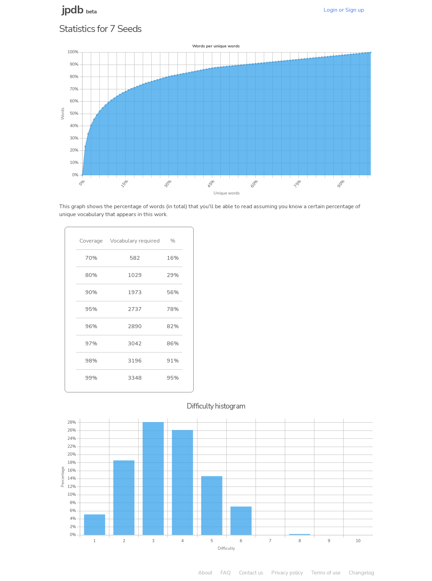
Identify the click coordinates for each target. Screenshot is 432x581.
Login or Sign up (344, 10)
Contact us (251, 572)
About (205, 572)
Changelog (361, 572)
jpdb (72, 9)
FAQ (225, 572)
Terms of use (326, 572)
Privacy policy (287, 572)
